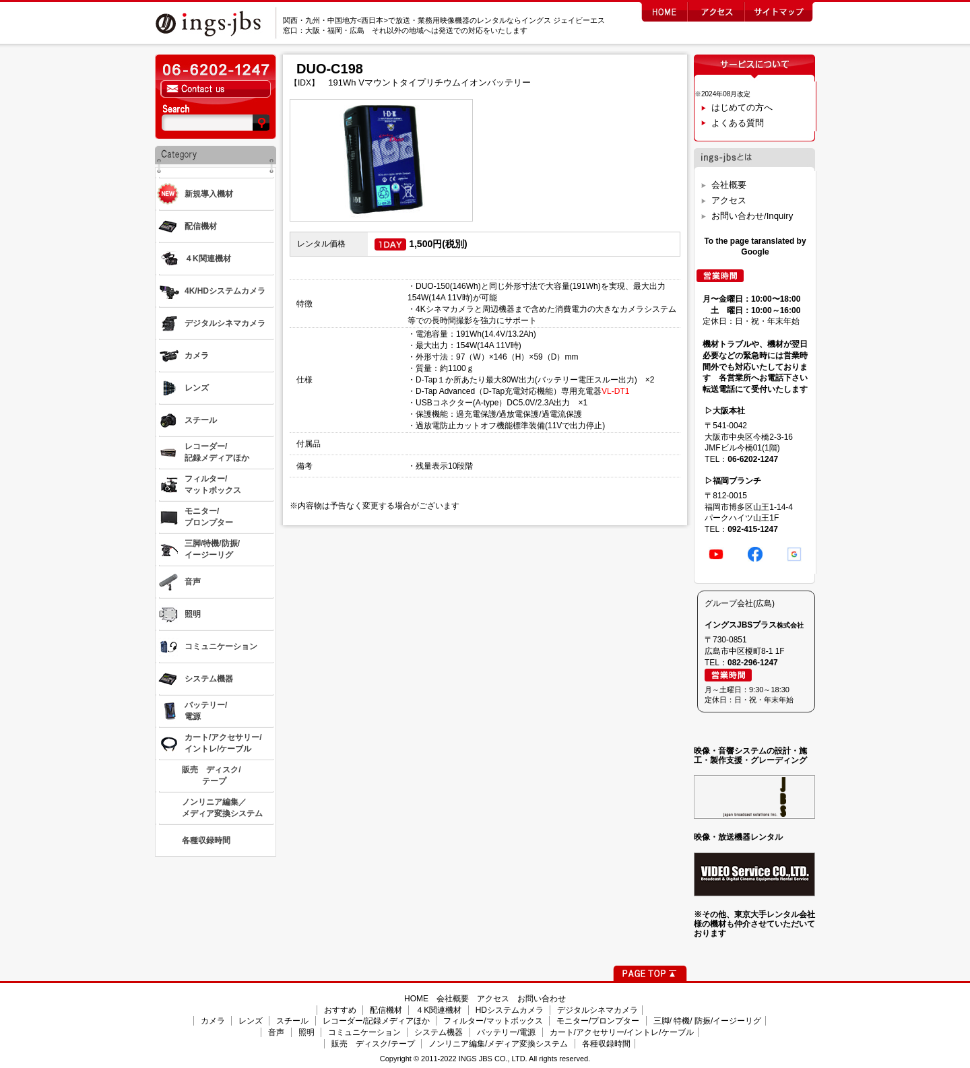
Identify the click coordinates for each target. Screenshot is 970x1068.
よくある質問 (737, 123)
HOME (416, 998)
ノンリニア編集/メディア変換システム (498, 1043)
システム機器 (438, 1032)
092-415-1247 (753, 529)
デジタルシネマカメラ (597, 1010)
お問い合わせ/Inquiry (752, 216)
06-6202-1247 (753, 459)
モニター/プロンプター (597, 1021)
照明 (306, 1032)
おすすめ (340, 1010)
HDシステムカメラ (510, 1010)
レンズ (250, 1021)
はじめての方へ (742, 107)
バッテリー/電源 (506, 1032)
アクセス (728, 200)
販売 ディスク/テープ (372, 1043)
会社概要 (728, 185)
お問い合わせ (541, 998)
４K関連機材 (438, 1010)
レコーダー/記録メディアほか (376, 1021)
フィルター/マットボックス (492, 1021)
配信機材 (386, 1010)
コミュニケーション (364, 1032)
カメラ (213, 1021)
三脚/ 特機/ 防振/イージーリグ (707, 1021)
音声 (276, 1032)
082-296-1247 (753, 662)
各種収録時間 (606, 1043)
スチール (292, 1021)
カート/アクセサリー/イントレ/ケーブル (622, 1032)
